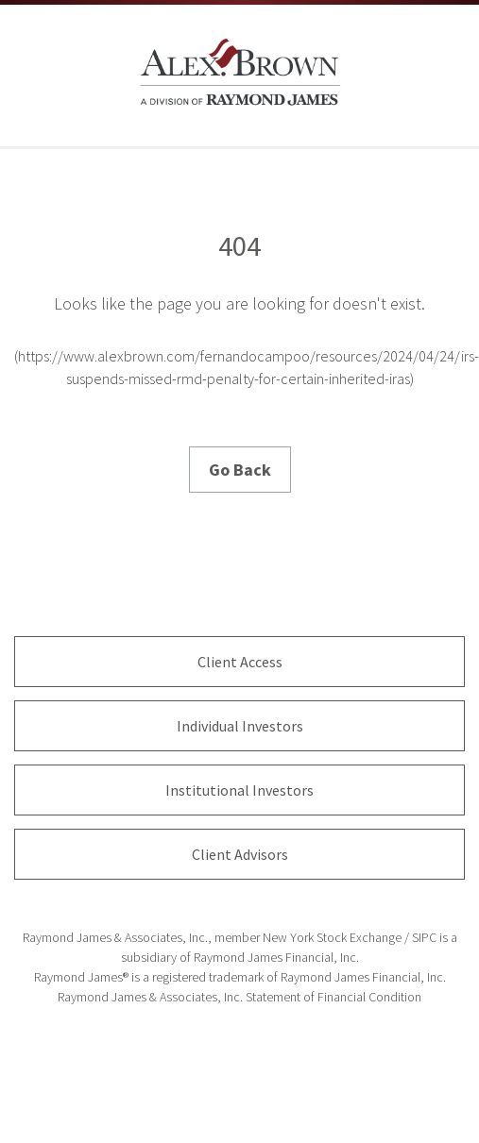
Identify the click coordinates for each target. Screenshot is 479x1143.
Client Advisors (240, 854)
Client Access (239, 661)
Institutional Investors (239, 790)
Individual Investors (240, 725)
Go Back (240, 469)
